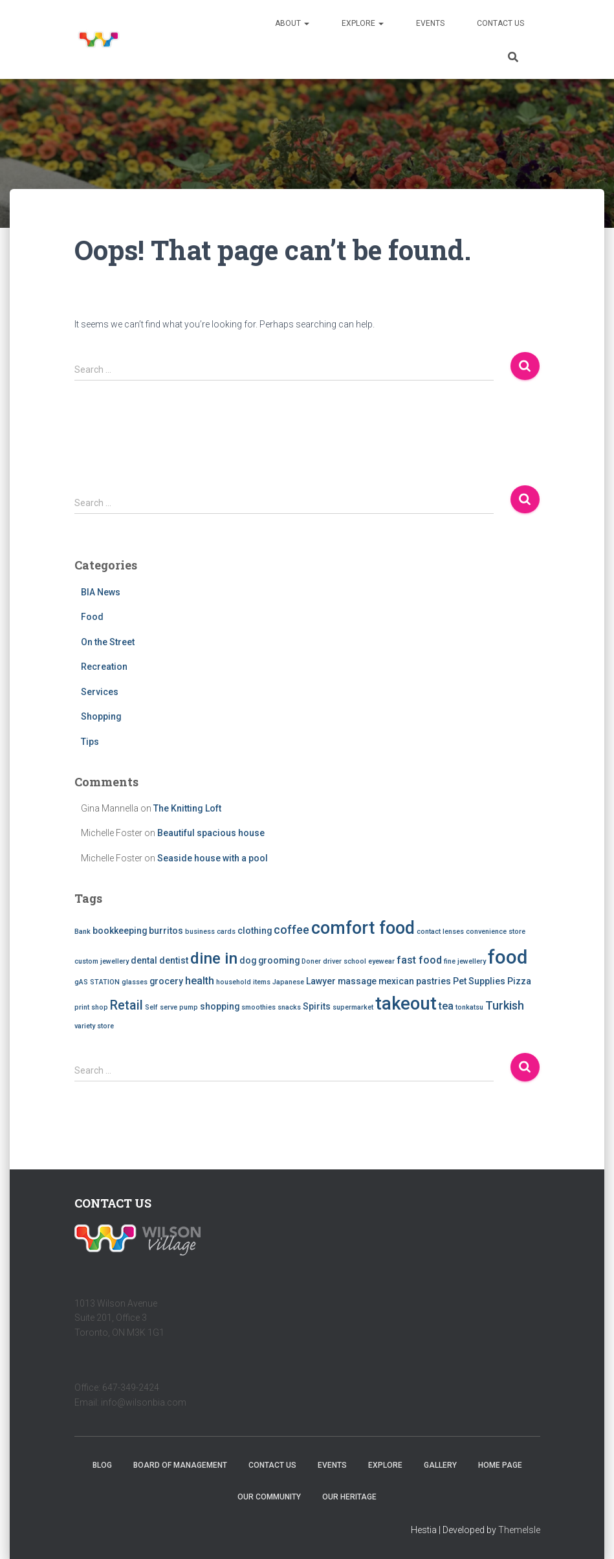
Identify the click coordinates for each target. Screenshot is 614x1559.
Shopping (101, 716)
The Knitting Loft (187, 808)
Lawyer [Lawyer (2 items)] (321, 981)
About (292, 23)
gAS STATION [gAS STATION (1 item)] (97, 982)
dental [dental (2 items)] (144, 960)
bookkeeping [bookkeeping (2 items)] (120, 930)
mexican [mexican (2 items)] (396, 981)
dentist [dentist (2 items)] (173, 960)
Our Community (269, 1496)
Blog (102, 1465)
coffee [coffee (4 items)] (291, 929)
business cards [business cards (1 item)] (210, 931)
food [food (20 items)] (507, 957)
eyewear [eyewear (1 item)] (381, 961)
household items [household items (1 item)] (243, 982)
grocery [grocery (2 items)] (166, 981)
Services (99, 692)
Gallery (440, 1465)
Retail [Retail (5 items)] (126, 1005)
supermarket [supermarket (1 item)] (353, 1007)
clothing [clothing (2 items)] (254, 930)
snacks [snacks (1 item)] (289, 1007)
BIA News (100, 592)
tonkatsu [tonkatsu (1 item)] (469, 1007)
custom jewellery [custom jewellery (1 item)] (101, 961)
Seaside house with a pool (212, 858)
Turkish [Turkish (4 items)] (504, 1005)
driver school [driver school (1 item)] (344, 961)
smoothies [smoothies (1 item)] (258, 1007)
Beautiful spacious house (211, 833)
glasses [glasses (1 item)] (135, 982)
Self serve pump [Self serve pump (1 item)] (171, 1007)
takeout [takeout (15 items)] (406, 1003)
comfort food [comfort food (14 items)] (363, 928)
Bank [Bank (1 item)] (82, 931)
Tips (90, 741)
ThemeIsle (519, 1530)
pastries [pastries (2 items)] (433, 981)
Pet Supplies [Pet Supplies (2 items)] (479, 981)
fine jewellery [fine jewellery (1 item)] (465, 961)
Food (92, 617)
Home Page (500, 1465)
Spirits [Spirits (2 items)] (317, 1006)
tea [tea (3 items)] (446, 1006)
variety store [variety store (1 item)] (94, 1026)
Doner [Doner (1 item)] (311, 961)
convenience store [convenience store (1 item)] (495, 931)
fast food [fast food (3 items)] (419, 960)
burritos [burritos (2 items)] (166, 930)
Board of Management (180, 1465)
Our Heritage (349, 1496)
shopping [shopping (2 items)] (219, 1006)
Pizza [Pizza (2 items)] (519, 981)
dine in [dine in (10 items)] (213, 958)
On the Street (108, 642)
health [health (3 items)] (199, 981)
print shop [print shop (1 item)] (91, 1007)
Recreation (104, 666)
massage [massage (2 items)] (357, 981)
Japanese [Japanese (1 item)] (288, 982)
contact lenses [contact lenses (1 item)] (440, 931)
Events (430, 23)
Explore (363, 23)
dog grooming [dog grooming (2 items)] (269, 960)
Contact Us (500, 23)
